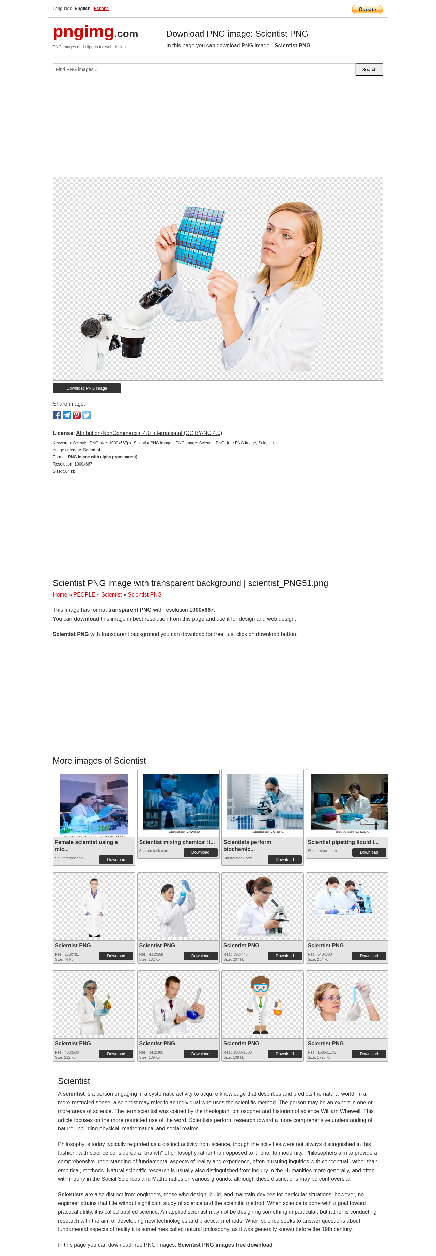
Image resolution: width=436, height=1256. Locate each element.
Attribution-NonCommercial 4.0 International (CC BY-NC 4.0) (149, 433)
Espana (101, 8)
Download (116, 859)
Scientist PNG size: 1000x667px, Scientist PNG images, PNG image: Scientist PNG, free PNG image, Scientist (173, 443)
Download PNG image (87, 388)
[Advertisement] (218, 129)
